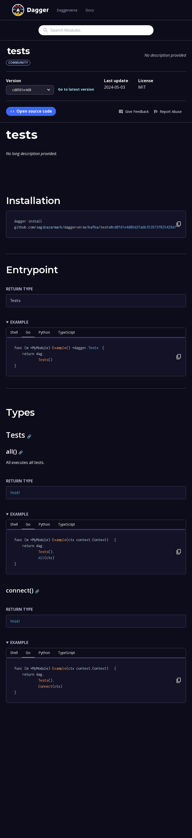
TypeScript (66, 332)
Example (19, 322)
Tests (15, 300)
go (28, 332)
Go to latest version (76, 89)
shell (14, 332)
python (44, 332)
